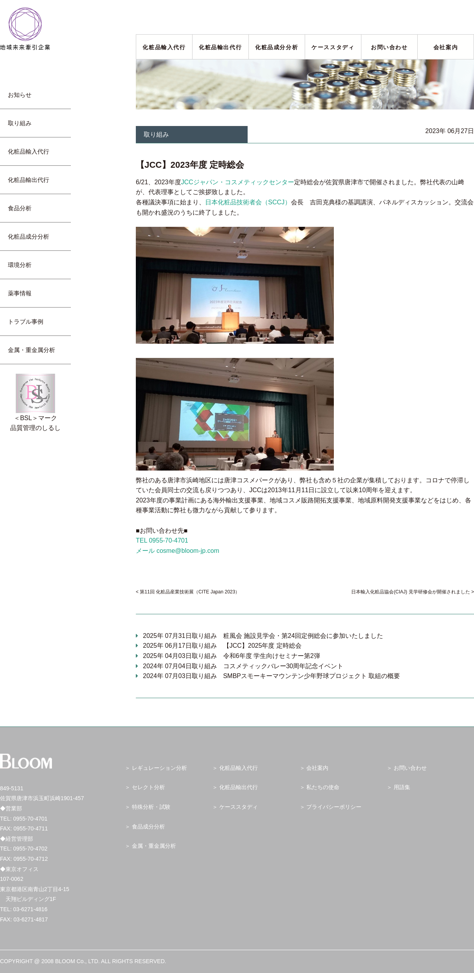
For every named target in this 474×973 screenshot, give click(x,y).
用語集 (402, 787)
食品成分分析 (148, 826)
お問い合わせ (389, 47)
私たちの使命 (322, 787)
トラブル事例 (28, 321)
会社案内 (445, 47)
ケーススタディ (332, 47)
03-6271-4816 (30, 909)
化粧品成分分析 (276, 47)
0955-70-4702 (30, 848)
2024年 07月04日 (243, 666)
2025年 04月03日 (231, 655)
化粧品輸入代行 (164, 47)
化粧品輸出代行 (220, 47)
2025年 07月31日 (263, 635)
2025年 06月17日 (222, 645)
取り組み (22, 123)
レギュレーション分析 (159, 768)
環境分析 (22, 264)
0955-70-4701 (30, 818)
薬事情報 (22, 293)
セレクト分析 (148, 787)
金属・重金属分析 (31, 350)
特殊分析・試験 (151, 807)
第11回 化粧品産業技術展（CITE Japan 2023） (190, 592)
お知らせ (22, 94)
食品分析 (19, 208)
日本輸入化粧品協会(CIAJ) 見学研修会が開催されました (410, 592)
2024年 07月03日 (271, 676)
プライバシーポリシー (333, 807)
